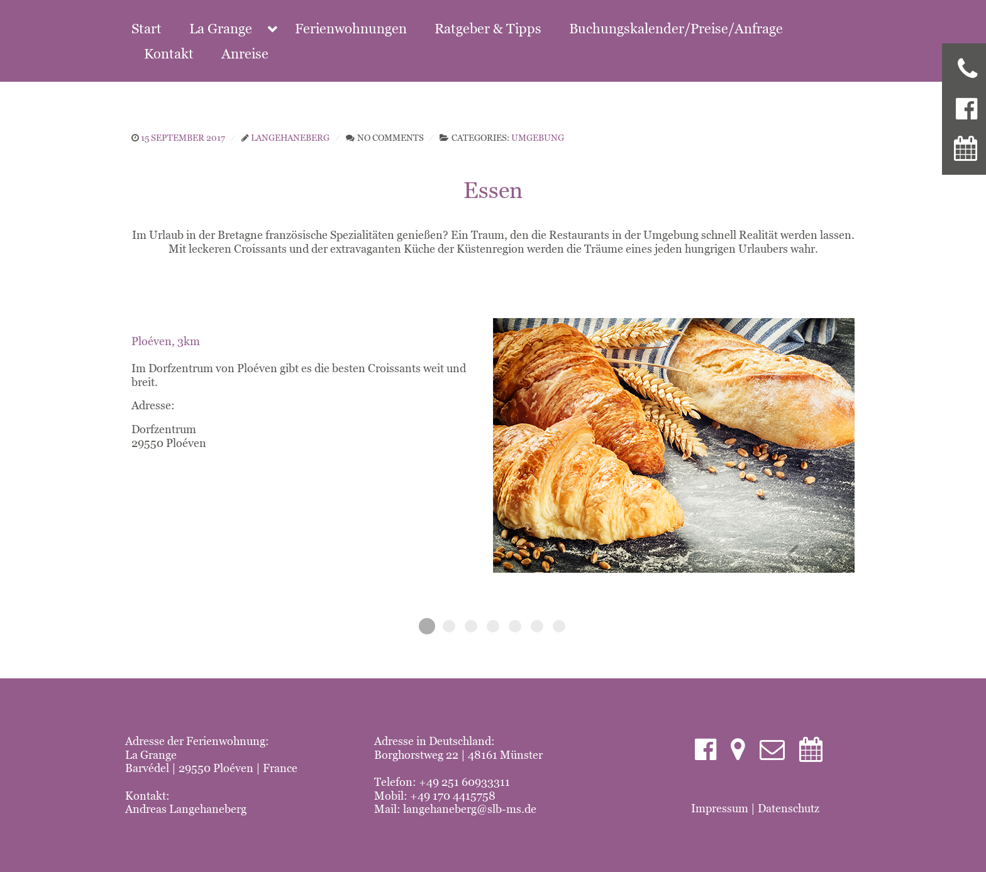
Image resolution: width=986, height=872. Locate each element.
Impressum (719, 808)
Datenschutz (788, 808)
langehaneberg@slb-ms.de (469, 808)
